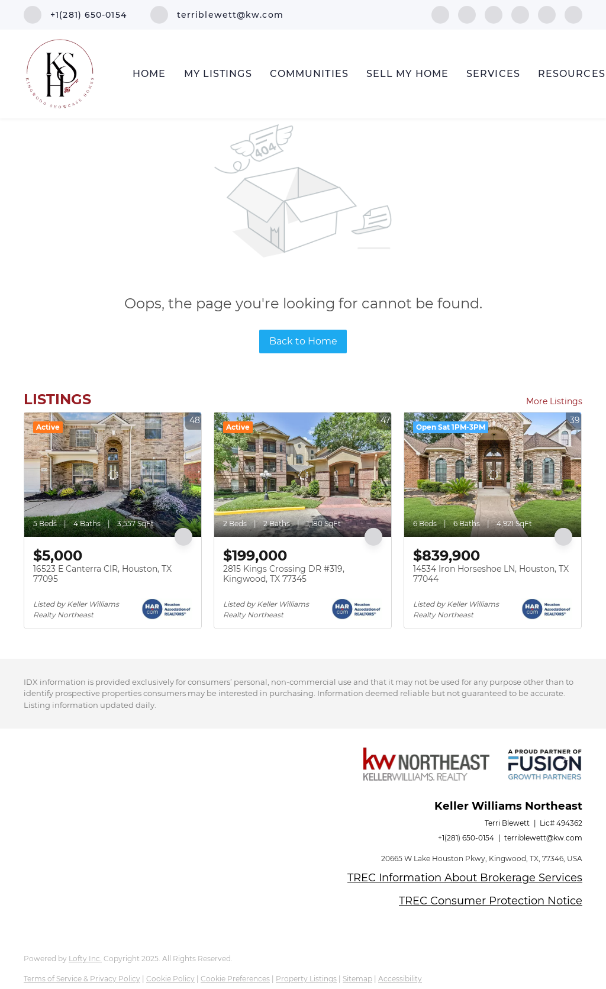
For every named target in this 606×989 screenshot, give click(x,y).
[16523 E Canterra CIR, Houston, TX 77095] (112, 475)
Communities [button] (309, 73)
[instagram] (547, 14)
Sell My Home (407, 73)
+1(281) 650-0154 (466, 837)
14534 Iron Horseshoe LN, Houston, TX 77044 (491, 574)
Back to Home (303, 341)
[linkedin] (467, 14)
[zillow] (520, 14)
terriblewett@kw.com (543, 837)
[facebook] (440, 14)
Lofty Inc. (85, 958)
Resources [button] (571, 73)
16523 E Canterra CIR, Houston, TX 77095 (102, 574)
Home (149, 73)
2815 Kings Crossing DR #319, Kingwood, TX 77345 (283, 574)
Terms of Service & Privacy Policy (82, 978)
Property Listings (306, 978)
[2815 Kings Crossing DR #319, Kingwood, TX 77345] (302, 475)
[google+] (573, 14)
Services (493, 73)
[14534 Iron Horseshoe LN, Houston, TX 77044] (492, 475)
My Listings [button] (218, 73)
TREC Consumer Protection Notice (490, 900)
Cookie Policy (170, 978)
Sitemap (357, 978)
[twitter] (493, 14)
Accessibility (400, 978)
